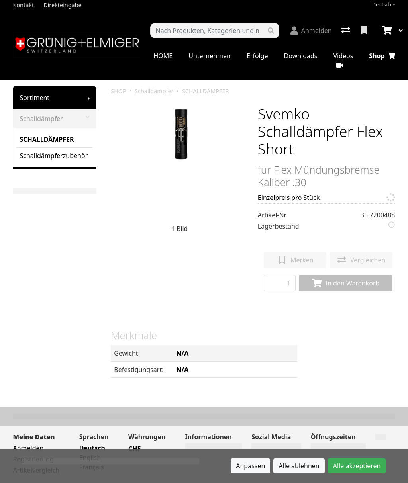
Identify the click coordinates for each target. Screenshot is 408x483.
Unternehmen (209, 55)
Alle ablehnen (299, 465)
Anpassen (250, 465)
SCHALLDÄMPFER (47, 139)
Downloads (301, 55)
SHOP (118, 91)
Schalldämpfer (55, 118)
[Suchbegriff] (206, 30)
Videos (343, 59)
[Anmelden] (311, 31)
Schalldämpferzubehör (54, 155)
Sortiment (34, 97)
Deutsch (382, 4)
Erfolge (257, 55)
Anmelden (28, 448)
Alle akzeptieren (357, 465)
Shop (382, 55)
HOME (163, 55)
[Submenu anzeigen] (89, 97)
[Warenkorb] (386, 30)
